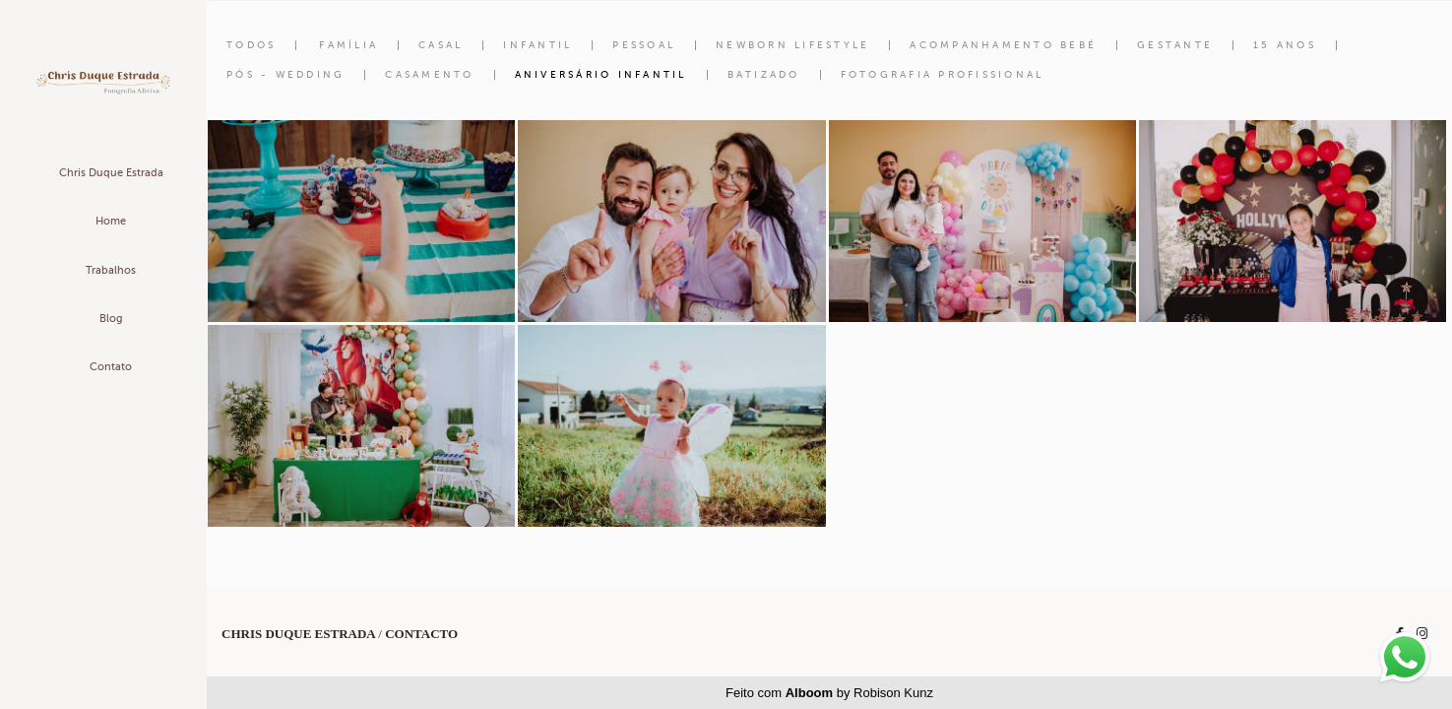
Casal (440, 45)
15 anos (1284, 45)
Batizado (763, 75)
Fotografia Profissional (942, 75)
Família (348, 45)
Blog (111, 318)
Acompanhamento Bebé (1003, 45)
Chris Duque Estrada (111, 172)
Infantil (537, 45)
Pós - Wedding (285, 75)
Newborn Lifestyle (792, 45)
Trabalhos (111, 270)
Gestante (1175, 45)
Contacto (421, 633)
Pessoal (643, 45)
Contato (111, 366)
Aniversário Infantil (601, 75)
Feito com (829, 692)
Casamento (429, 75)
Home (110, 221)
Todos (251, 45)
